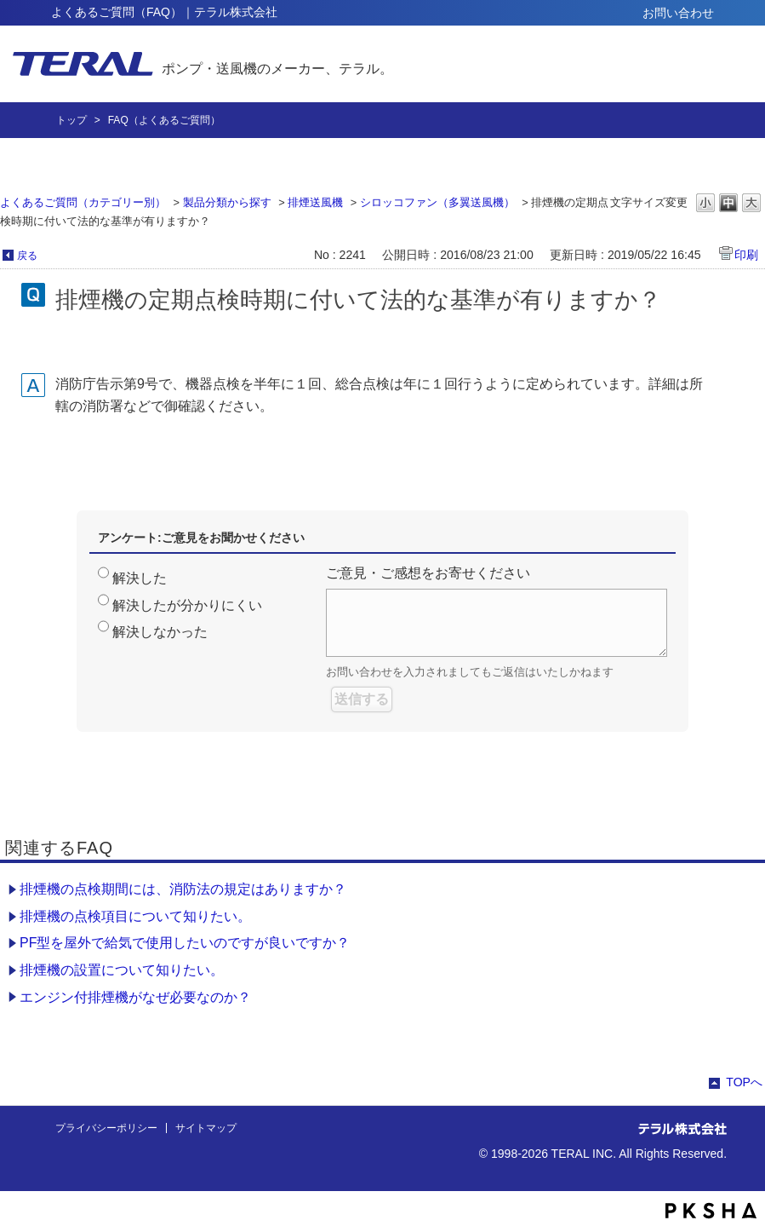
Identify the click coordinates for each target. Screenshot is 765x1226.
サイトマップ (206, 1128)
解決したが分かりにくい (187, 605)
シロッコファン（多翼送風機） (437, 202)
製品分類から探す (227, 202)
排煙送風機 (315, 202)
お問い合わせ (678, 13)
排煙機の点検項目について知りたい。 (135, 916)
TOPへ (744, 1082)
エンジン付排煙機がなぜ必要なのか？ (135, 997)
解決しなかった (160, 632)
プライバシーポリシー (106, 1128)
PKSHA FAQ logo (710, 1211)
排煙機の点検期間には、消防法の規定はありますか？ (183, 889)
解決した (139, 578)
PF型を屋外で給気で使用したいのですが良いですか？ (185, 942)
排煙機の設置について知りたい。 (122, 970)
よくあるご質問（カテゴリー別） (83, 202)
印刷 (746, 255)
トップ (71, 120)
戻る (27, 256)
